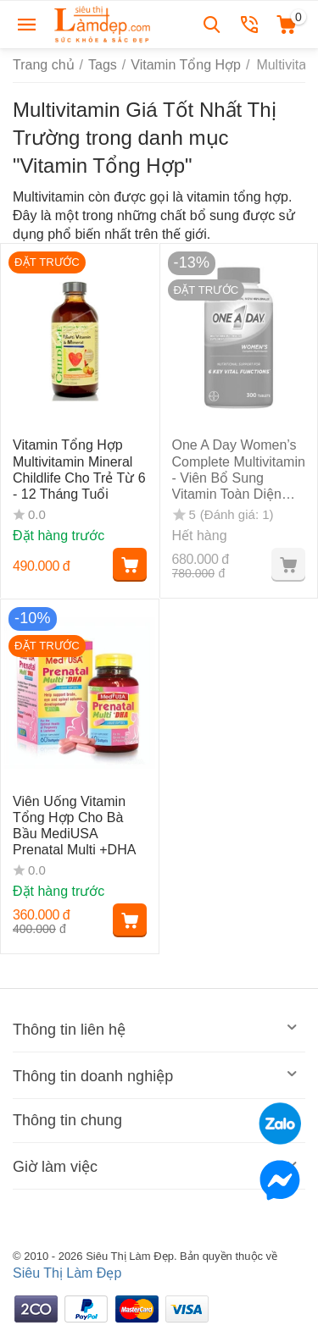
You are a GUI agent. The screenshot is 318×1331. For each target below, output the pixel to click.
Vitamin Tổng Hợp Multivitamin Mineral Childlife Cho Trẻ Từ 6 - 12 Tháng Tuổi (79, 469)
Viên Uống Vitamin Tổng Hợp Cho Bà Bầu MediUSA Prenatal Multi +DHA (74, 826)
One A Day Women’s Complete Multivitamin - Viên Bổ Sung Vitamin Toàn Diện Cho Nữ (238, 470)
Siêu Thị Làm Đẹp (67, 1273)
